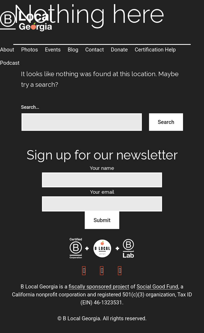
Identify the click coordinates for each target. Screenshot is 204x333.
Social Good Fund (157, 286)
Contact (94, 49)
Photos (29, 49)
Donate (119, 49)
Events (53, 49)
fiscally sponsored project (99, 286)
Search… (30, 107)
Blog (73, 49)
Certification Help (155, 49)
